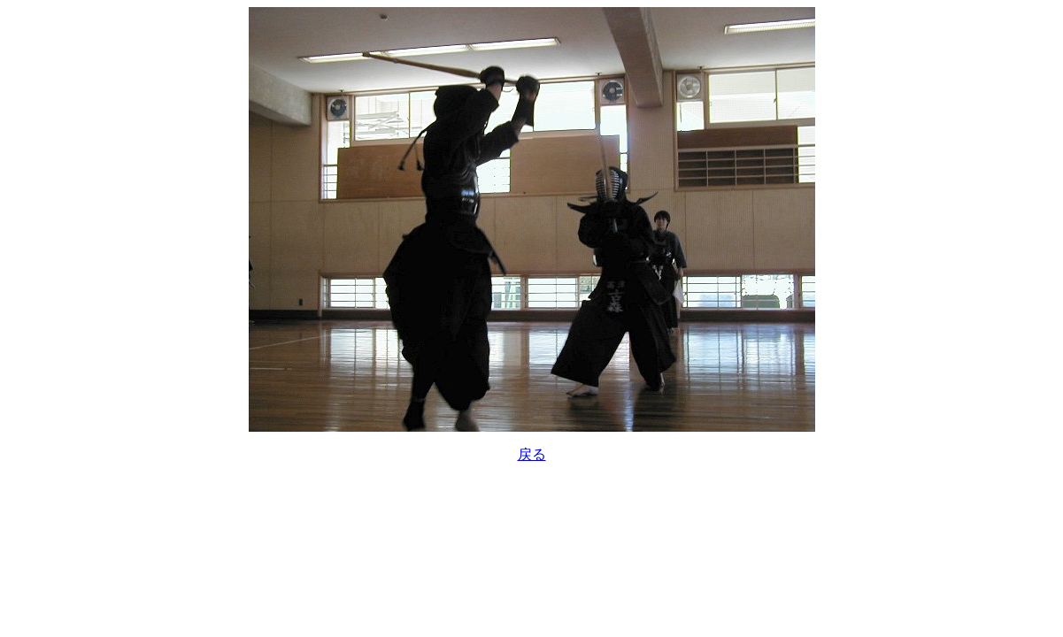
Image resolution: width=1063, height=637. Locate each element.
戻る (532, 454)
